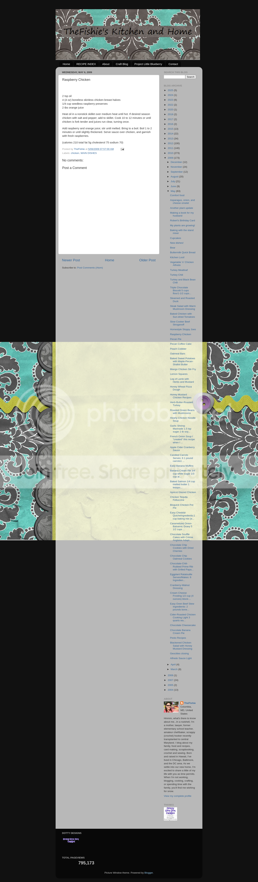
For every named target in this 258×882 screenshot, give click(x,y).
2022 (171, 104)
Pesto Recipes (178, 637)
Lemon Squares (179, 374)
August (175, 176)
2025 (171, 90)
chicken (75, 153)
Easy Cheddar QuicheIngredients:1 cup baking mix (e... (182, 515)
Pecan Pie (175, 339)
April (173, 664)
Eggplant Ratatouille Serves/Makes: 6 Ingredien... (181, 577)
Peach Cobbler (178, 348)
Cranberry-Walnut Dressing (180, 586)
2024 (171, 95)
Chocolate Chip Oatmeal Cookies (181, 557)
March (174, 669)
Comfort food (177, 195)
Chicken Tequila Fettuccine (179, 498)
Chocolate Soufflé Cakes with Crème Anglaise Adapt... (181, 537)
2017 (171, 119)
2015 (171, 128)
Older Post (147, 260)
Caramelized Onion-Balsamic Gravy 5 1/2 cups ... (181, 526)
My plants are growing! (182, 225)
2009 (171, 157)
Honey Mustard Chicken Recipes (180, 396)
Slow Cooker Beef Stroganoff (180, 323)
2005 (171, 685)
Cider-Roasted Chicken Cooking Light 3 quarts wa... (183, 617)
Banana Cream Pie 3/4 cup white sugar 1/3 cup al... (182, 473)
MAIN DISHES (89, 153)
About (105, 64)
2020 (171, 109)
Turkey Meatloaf (179, 270)
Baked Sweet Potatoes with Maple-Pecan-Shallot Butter (182, 361)
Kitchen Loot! (177, 257)
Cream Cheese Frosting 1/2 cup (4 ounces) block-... (182, 595)
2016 (171, 124)
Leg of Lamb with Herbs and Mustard (182, 380)
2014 (171, 133)
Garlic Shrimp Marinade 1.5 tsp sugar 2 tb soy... (180, 428)
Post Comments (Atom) (90, 267)
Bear (172, 247)
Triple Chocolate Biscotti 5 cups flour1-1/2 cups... (180, 290)
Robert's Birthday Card (182, 220)
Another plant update (181, 208)
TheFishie (190, 703)
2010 (171, 153)
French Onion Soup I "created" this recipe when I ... (182, 439)
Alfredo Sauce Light (181, 658)
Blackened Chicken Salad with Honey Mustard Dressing (181, 645)
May (173, 191)
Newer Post (71, 260)
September (177, 171)
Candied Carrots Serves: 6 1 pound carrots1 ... (181, 458)
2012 (171, 143)
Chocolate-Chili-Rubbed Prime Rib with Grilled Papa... (182, 566)
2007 (171, 680)
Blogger (148, 872)
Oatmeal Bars (177, 353)
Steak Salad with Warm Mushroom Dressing (183, 307)
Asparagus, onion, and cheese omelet (182, 201)
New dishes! (177, 242)
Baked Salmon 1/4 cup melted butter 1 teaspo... (182, 484)
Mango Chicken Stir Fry (183, 369)
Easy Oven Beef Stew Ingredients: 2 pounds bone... (182, 606)
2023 (171, 99)
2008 (171, 675)
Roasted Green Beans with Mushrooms (182, 411)
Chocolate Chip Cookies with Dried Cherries (182, 548)
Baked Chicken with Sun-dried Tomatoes (182, 315)
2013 (171, 138)
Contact (173, 64)
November (177, 166)
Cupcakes (175, 238)
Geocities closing (179, 653)
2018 (171, 114)
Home (66, 64)
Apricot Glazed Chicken (183, 492)
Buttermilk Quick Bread (182, 252)
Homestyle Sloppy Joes (183, 329)
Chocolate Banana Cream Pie (180, 631)
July (173, 181)
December (177, 162)
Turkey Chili (176, 274)
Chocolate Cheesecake (183, 625)
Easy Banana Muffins (181, 465)
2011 (171, 148)
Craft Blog (122, 64)
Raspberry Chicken (180, 334)
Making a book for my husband (182, 214)
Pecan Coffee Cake (181, 343)
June (174, 186)
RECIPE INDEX (86, 64)
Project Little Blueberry (148, 64)
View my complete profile (177, 796)
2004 (171, 689)
